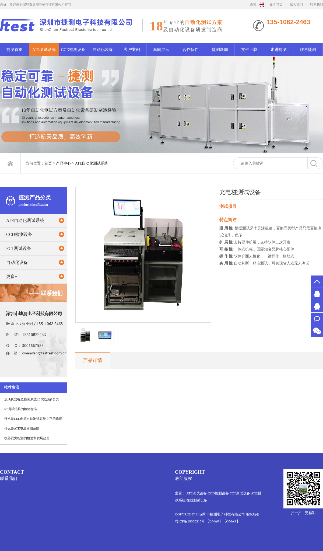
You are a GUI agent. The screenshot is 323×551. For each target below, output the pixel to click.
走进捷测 (279, 49)
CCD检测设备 (73, 49)
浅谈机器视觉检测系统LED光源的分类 (31, 399)
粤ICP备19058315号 (190, 521)
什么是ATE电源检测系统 (21, 428)
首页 (48, 163)
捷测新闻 (220, 49)
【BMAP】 (214, 521)
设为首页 (276, 4)
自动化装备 (103, 49)
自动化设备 (17, 262)
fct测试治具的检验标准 (20, 409)
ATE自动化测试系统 (91, 163)
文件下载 (249, 49)
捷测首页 (14, 49)
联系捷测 (308, 49)
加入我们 (296, 4)
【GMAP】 (231, 521)
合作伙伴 (190, 49)
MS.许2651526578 (317, 294)
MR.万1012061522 (317, 306)
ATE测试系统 (44, 49)
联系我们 (316, 4)
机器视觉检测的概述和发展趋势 (27, 438)
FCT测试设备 (18, 248)
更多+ (11, 276)
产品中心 (63, 163)
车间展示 (161, 49)
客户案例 (132, 49)
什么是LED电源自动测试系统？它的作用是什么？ (33, 420)
